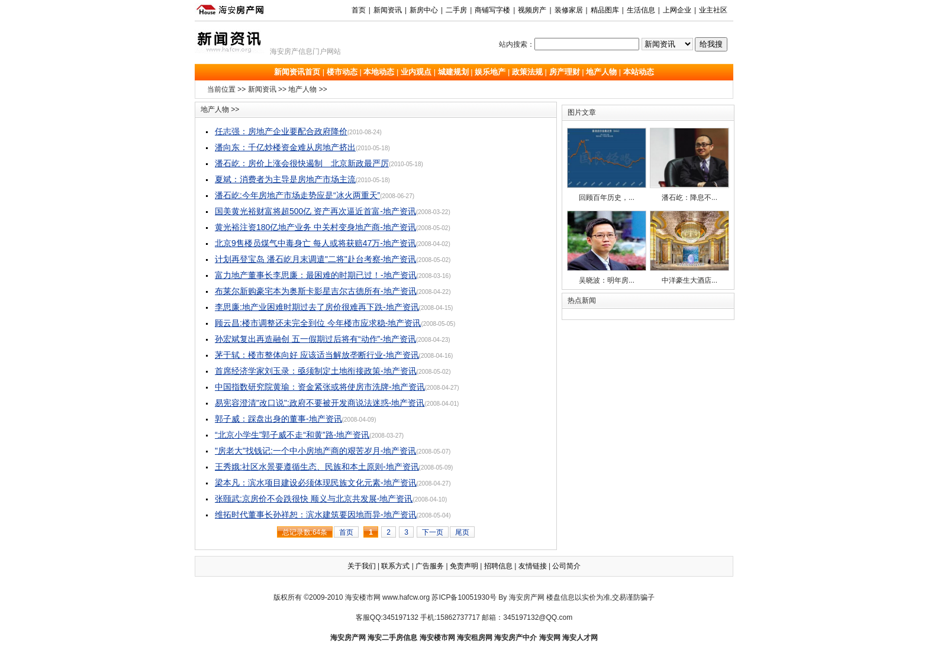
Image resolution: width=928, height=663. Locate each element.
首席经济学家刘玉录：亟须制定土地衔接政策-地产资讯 (316, 371)
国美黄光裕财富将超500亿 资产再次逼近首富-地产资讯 (315, 211)
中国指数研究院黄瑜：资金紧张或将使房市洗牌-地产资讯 (320, 387)
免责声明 (464, 566)
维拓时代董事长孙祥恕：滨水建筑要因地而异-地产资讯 (316, 514)
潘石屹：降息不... (689, 165)
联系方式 (395, 566)
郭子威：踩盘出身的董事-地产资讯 (278, 418)
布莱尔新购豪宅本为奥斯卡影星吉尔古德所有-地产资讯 (316, 291)
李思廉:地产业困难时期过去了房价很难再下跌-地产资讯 (317, 307)
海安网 (549, 637)
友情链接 (532, 566)
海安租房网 (474, 637)
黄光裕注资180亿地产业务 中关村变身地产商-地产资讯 (315, 227)
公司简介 (566, 566)
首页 (359, 10)
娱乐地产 (490, 71)
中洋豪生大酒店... (689, 247)
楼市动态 (342, 71)
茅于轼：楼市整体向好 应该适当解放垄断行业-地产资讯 (317, 355)
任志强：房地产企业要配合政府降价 (281, 131)
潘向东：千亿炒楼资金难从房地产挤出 (285, 147)
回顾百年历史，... (606, 165)
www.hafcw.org (406, 597)
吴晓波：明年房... (606, 247)
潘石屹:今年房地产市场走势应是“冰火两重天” (297, 195)
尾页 (462, 532)
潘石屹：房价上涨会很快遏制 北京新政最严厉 (302, 163)
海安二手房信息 (392, 637)
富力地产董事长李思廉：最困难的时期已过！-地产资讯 (316, 275)
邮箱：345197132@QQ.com (527, 617)
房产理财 (564, 71)
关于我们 (361, 566)
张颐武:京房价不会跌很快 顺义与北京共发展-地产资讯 (314, 498)
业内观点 (416, 71)
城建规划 (453, 71)
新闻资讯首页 (297, 71)
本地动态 (378, 71)
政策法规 (527, 71)
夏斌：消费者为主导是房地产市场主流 (285, 179)
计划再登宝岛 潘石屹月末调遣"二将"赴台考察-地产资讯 (316, 259)
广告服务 (429, 566)
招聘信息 (498, 566)
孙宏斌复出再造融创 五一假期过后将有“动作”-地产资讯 (315, 339)
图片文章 (582, 112)
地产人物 (601, 71)
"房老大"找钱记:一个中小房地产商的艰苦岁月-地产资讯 (316, 450)
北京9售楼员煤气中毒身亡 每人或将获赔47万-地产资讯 (315, 243)
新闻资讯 (262, 89)
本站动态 (638, 71)
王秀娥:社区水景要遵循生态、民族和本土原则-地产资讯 (317, 466)
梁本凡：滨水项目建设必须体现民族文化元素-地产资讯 (316, 482)
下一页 (432, 532)
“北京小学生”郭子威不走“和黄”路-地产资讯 (292, 434)
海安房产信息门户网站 (305, 51)
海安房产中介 (515, 637)
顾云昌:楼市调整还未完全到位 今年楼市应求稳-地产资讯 (318, 323)
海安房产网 (348, 637)
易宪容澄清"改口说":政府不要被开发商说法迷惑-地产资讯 (320, 402)
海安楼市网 (363, 597)
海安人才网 (580, 637)
